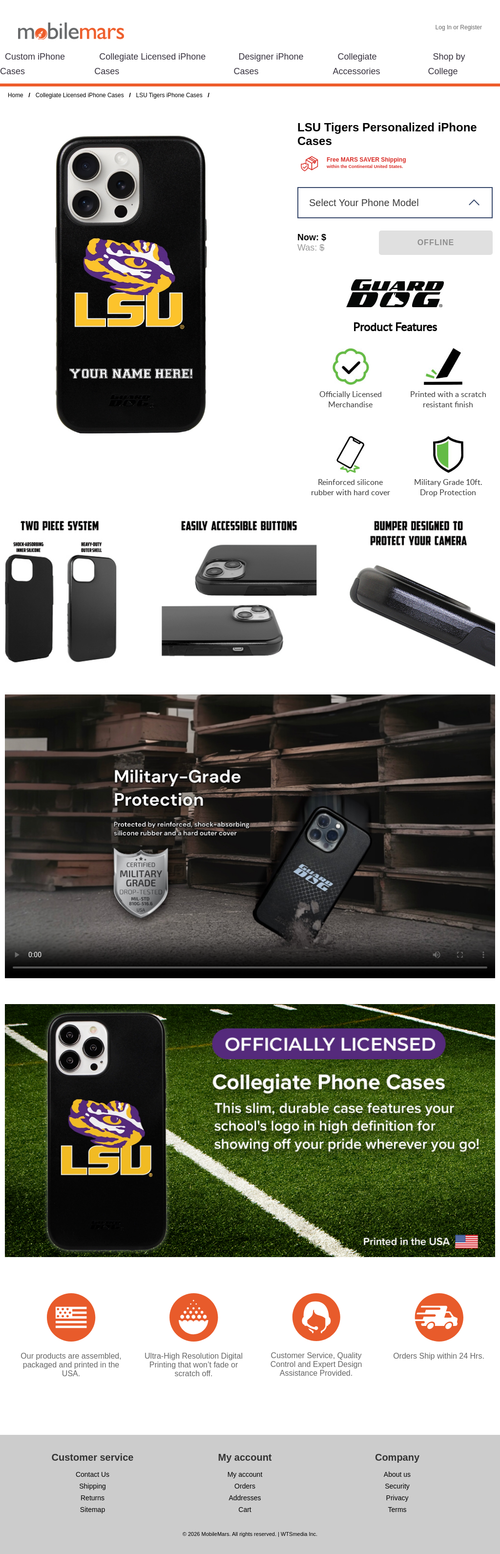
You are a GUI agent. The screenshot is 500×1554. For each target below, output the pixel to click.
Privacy (397, 1498)
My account (245, 1474)
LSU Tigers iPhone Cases (169, 95)
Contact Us (92, 1474)
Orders (244, 1486)
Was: (307, 247)
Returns (92, 1498)
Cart (244, 1509)
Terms (397, 1509)
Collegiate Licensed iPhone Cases (80, 95)
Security (397, 1486)
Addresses (245, 1498)
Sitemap (92, 1509)
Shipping (92, 1486)
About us (397, 1474)
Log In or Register (459, 27)
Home (15, 95)
